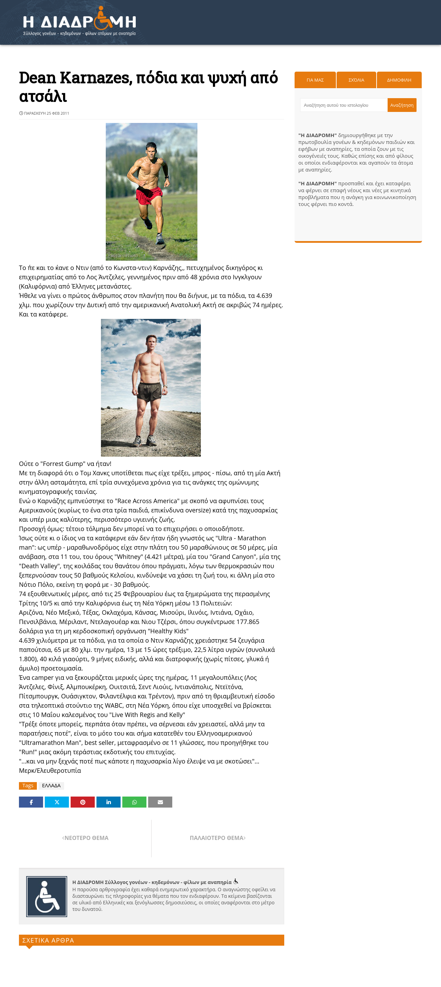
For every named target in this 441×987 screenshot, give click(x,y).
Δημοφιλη (399, 80)
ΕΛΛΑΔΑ (51, 785)
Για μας (315, 80)
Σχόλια (356, 80)
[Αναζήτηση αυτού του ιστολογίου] (344, 105)
